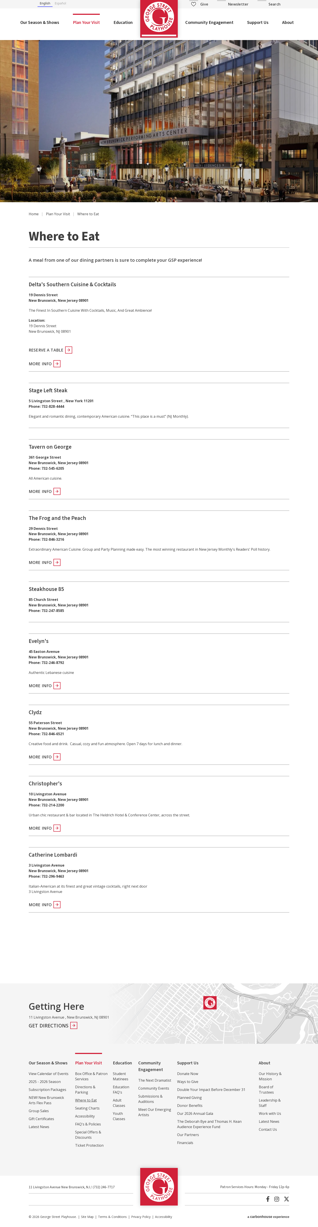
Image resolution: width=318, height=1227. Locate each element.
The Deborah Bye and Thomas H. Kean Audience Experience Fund (209, 1124)
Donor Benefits (190, 1105)
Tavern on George (50, 447)
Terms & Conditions (112, 1217)
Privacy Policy (141, 1217)
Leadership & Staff (270, 1103)
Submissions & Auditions (150, 1099)
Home (34, 214)
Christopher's (45, 784)
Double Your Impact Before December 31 (211, 1089)
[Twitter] (286, 1199)
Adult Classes (119, 1103)
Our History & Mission (270, 1076)
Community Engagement (209, 22)
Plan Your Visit (86, 22)
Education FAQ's (121, 1090)
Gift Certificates (41, 1118)
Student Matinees (120, 1076)
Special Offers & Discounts (88, 1135)
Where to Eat (86, 1100)
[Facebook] (268, 1199)
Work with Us (270, 1113)
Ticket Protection (89, 1145)
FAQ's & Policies (88, 1124)
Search (274, 4)
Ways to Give (187, 1081)
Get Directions (48, 1025)
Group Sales (39, 1110)
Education (123, 22)
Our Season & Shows (39, 22)
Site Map (87, 1217)
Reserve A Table (46, 350)
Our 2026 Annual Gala (195, 1113)
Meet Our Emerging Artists (154, 1112)
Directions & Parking (85, 1090)
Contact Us (268, 1129)
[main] (159, 509)
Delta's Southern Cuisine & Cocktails (72, 284)
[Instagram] (276, 1199)
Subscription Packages (47, 1089)
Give (199, 4)
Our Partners (188, 1134)
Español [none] (60, 3)
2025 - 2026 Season (45, 1081)
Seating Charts (87, 1108)
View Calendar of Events (48, 1073)
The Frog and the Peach (57, 518)
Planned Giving (189, 1097)
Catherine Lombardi (53, 855)
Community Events (153, 1088)
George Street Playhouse (159, 19)
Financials (185, 1142)
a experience (268, 1217)
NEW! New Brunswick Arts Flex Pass (46, 1100)
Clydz (35, 712)
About (288, 22)
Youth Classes (119, 1116)
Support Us (258, 22)
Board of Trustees (266, 1090)
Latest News (39, 1126)
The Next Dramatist (154, 1080)
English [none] (45, 3)
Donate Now (187, 1073)
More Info (40, 363)
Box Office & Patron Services (91, 1076)
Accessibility (85, 1116)
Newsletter (238, 4)
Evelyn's (39, 641)
